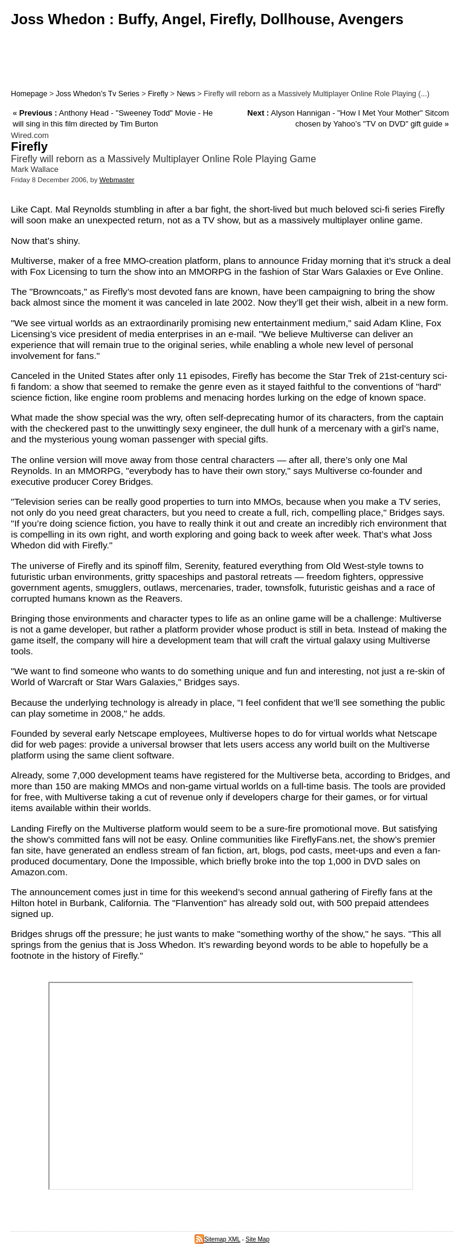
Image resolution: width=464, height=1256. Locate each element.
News (185, 94)
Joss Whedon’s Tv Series (97, 94)
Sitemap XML (217, 1239)
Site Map (257, 1239)
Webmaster (116, 179)
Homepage (29, 94)
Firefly (158, 94)
